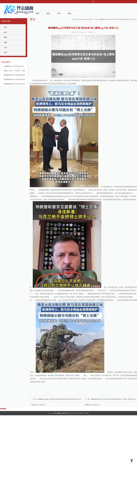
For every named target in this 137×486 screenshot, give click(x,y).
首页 (5, 13)
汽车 (59, 13)
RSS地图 (79, 413)
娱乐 (26, 13)
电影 (69, 13)
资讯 (16, 13)
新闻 (37, 13)
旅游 (48, 13)
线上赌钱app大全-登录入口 (86, 19)
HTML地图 (86, 413)
